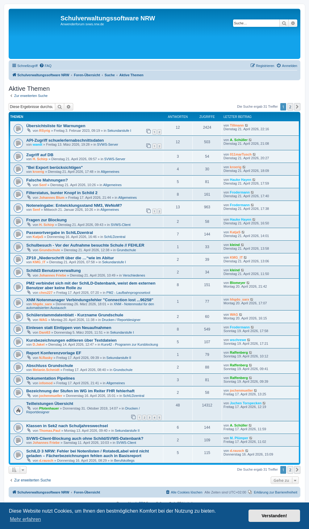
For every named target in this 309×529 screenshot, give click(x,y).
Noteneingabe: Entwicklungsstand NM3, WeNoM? (74, 205)
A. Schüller (239, 140)
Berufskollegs (124, 460)
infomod (45, 383)
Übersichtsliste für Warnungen (56, 125)
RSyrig (44, 130)
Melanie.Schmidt (46, 370)
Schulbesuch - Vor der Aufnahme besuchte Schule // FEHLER (85, 245)
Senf (43, 185)
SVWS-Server (107, 144)
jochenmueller (50, 396)
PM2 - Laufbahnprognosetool (128, 292)
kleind (235, 245)
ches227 (45, 292)
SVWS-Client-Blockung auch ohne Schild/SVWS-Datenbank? (85, 438)
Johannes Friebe (52, 275)
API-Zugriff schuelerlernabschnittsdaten (65, 140)
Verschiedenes (134, 275)
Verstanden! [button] (274, 515)
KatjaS (38, 237)
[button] (297, 106)
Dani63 (44, 332)
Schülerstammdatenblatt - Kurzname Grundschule (74, 315)
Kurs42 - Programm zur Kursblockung (129, 344)
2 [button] (290, 107)
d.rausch (46, 460)
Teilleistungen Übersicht (49, 403)
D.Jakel (39, 344)
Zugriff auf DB (39, 154)
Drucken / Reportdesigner (121, 320)
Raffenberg (239, 352)
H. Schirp (40, 159)
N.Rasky (45, 358)
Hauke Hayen (240, 179)
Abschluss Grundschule (49, 365)
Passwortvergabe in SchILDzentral (59, 232)
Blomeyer (237, 283)
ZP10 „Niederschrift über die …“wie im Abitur (70, 258)
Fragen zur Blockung (46, 220)
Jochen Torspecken (246, 403)
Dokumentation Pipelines (50, 378)
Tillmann (237, 125)
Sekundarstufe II (118, 358)
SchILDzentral (114, 237)
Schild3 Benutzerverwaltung (53, 270)
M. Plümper (239, 438)
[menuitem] (45, 65)
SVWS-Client (121, 225)
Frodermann (240, 192)
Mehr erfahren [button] (25, 519)
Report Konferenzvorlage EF (53, 353)
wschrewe (238, 340)
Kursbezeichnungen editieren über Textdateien (71, 340)
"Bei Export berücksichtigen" (54, 167)
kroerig (38, 171)
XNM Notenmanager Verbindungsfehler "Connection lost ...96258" (89, 300)
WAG (43, 320)
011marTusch (241, 154)
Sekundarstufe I (119, 130)
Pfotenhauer (49, 408)
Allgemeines (110, 171)
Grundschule (49, 250)
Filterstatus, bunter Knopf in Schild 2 (62, 192)
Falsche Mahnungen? (47, 180)
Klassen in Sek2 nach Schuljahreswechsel (67, 425)
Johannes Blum (52, 197)
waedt (37, 144)
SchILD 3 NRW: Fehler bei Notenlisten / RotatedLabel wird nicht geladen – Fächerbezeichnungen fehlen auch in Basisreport (87, 453)
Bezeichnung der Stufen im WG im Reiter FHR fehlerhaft (80, 391)
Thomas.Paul (49, 430)
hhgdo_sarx (42, 304)
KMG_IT (39, 262)
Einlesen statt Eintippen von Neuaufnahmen (68, 327)
